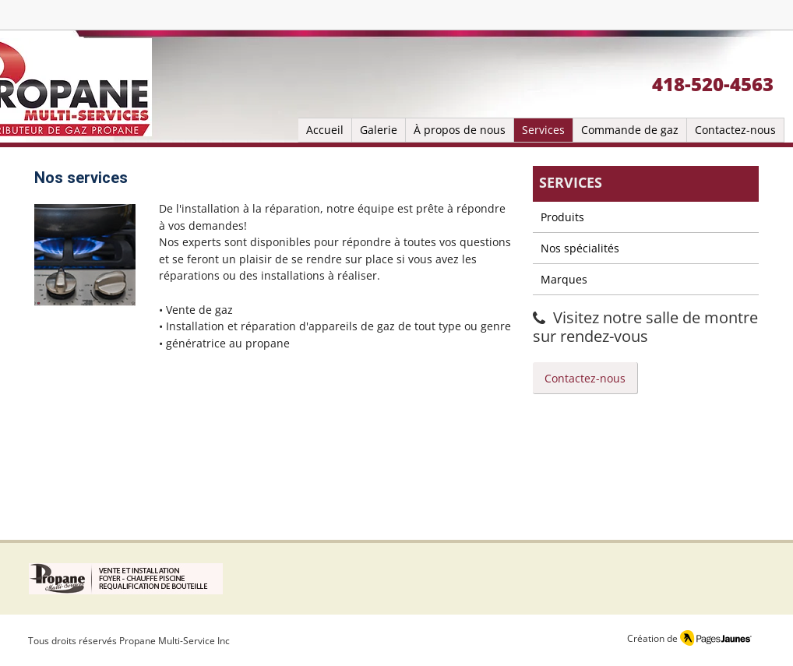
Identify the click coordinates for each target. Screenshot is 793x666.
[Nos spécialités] (646, 248)
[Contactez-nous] (585, 378)
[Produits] (646, 217)
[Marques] (646, 279)
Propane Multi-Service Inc (174, 640)
